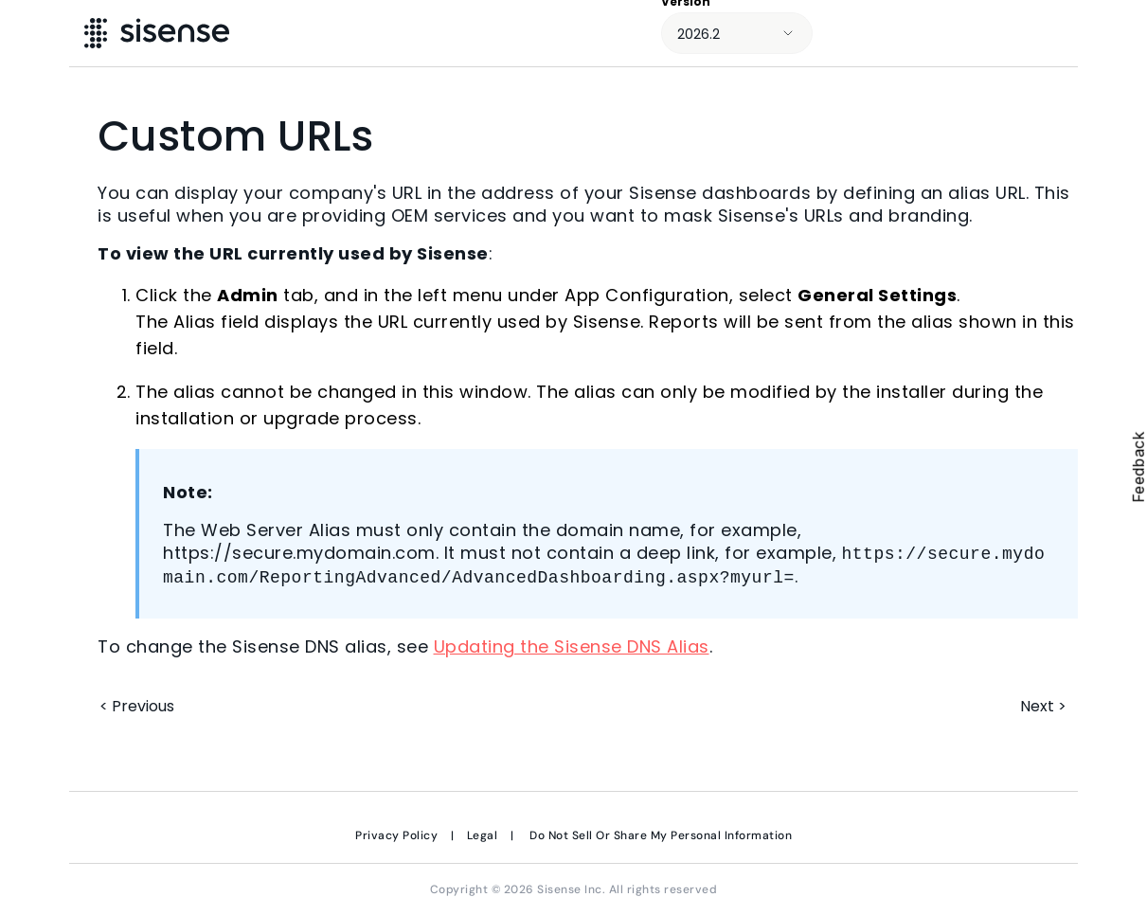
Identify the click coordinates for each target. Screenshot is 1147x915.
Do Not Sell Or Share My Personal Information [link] (660, 835)
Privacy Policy (396, 835)
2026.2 (698, 34)
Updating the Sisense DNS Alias (571, 646)
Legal (482, 835)
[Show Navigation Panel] (1106, 33)
